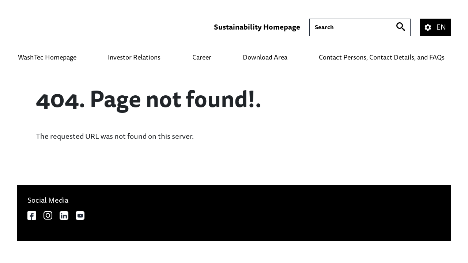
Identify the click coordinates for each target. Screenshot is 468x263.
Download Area (265, 57)
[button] (440, 27)
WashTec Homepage (47, 57)
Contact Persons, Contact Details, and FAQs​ (382, 57)
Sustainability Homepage (257, 27)
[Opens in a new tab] (31, 215)
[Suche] (360, 27)
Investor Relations (134, 57)
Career (201, 57)
